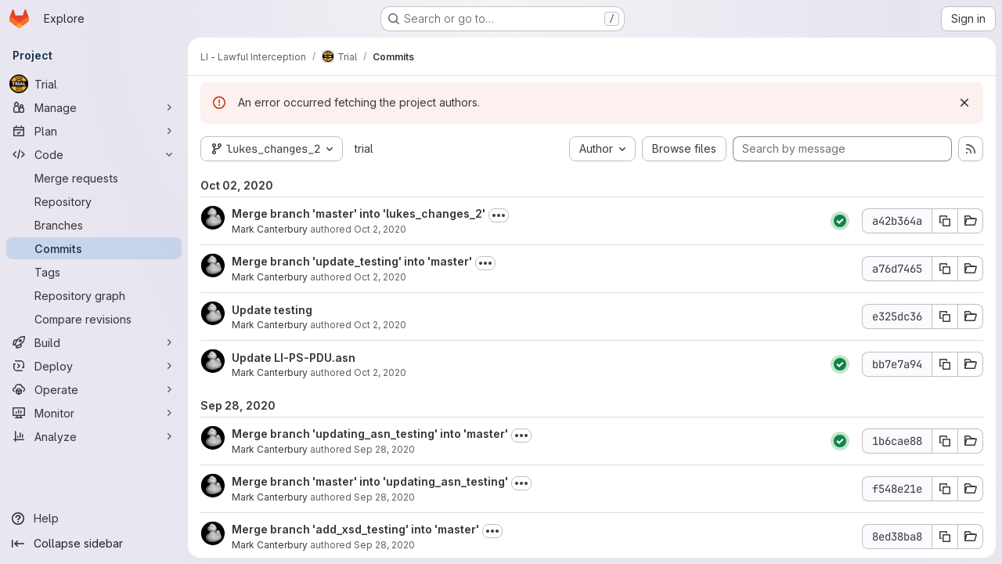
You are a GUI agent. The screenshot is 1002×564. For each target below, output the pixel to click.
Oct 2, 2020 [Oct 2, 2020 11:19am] (380, 277)
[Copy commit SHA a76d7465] (944, 268)
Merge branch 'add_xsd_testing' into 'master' (355, 529)
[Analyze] (94, 436)
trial (364, 148)
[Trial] (94, 84)
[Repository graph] (94, 295)
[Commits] (94, 248)
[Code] (94, 154)
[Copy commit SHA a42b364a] (944, 220)
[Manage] (94, 107)
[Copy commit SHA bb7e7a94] (944, 364)
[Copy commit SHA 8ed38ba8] (944, 536)
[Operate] (94, 389)
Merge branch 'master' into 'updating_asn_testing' (370, 481)
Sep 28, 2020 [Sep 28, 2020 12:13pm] (384, 449)
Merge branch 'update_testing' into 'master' (352, 261)
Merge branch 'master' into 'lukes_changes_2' (358, 213)
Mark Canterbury (270, 229)
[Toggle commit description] (498, 215)
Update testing (272, 309)
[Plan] (94, 131)
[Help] (94, 519)
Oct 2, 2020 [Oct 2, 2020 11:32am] (380, 229)
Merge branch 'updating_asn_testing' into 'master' (370, 433)
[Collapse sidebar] (94, 544)
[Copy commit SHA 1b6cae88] (944, 441)
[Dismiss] (964, 102)
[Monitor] (94, 413)
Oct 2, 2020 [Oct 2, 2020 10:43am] (380, 372)
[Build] (94, 342)
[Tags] (94, 272)
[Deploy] (94, 366)
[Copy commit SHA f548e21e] (944, 488)
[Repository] (94, 201)
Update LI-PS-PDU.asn (293, 357)
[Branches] (94, 225)
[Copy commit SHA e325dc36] (944, 316)
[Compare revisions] (94, 319)
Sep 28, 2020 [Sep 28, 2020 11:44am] (384, 545)
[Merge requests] (94, 178)
